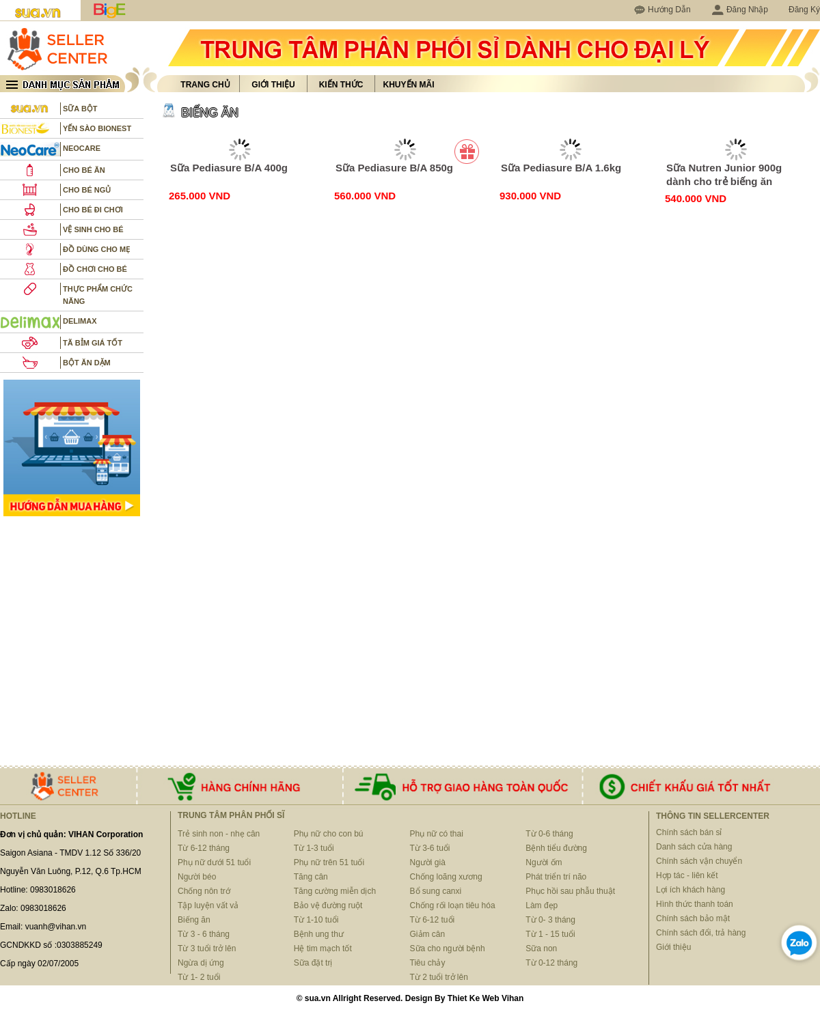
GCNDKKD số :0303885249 (51, 945)
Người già (428, 862)
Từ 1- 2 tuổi (199, 977)
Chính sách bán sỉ (689, 832)
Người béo (197, 877)
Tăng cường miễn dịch (335, 891)
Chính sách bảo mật (693, 918)
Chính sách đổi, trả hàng (701, 933)
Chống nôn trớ (204, 891)
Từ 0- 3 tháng (550, 920)
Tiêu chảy (428, 963)
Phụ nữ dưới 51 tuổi (214, 862)
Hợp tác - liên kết (687, 875)
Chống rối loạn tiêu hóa (452, 905)
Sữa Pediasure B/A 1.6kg (561, 167)
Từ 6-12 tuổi (432, 920)
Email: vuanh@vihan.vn (43, 926)
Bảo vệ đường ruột (328, 905)
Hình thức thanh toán (694, 904)
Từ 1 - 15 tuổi (550, 934)
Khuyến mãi (409, 84)
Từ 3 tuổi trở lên (207, 948)
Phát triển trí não (555, 877)
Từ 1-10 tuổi (316, 920)
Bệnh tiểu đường (556, 848)
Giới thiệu (273, 84)
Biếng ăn (194, 920)
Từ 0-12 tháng (551, 963)
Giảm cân (428, 934)
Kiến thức (341, 84)
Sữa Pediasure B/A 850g (394, 167)
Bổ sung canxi (436, 891)
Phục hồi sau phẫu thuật (570, 891)
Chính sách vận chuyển (699, 861)
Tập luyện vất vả (208, 905)
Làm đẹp (541, 905)
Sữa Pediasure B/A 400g (229, 167)
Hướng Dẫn (669, 9)
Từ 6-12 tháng (204, 848)
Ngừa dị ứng (201, 963)
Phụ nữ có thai (436, 834)
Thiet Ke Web (474, 998)
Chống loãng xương (446, 877)
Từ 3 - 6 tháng (204, 934)
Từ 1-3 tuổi (314, 848)
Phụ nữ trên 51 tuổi (329, 862)
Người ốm (543, 862)
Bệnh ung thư (319, 934)
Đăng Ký (804, 9)
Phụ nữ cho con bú (329, 834)
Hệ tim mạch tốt (323, 948)
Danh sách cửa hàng (694, 847)
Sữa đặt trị (313, 963)
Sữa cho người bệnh (447, 948)
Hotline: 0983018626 (38, 890)
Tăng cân (311, 877)
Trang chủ (205, 84)
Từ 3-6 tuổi (430, 848)
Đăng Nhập (739, 9)
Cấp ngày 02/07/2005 (39, 963)
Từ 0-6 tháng (549, 834)
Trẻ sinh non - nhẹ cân (219, 834)
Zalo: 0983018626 (33, 908)
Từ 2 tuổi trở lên (439, 977)
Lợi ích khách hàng (690, 890)
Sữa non (541, 948)
